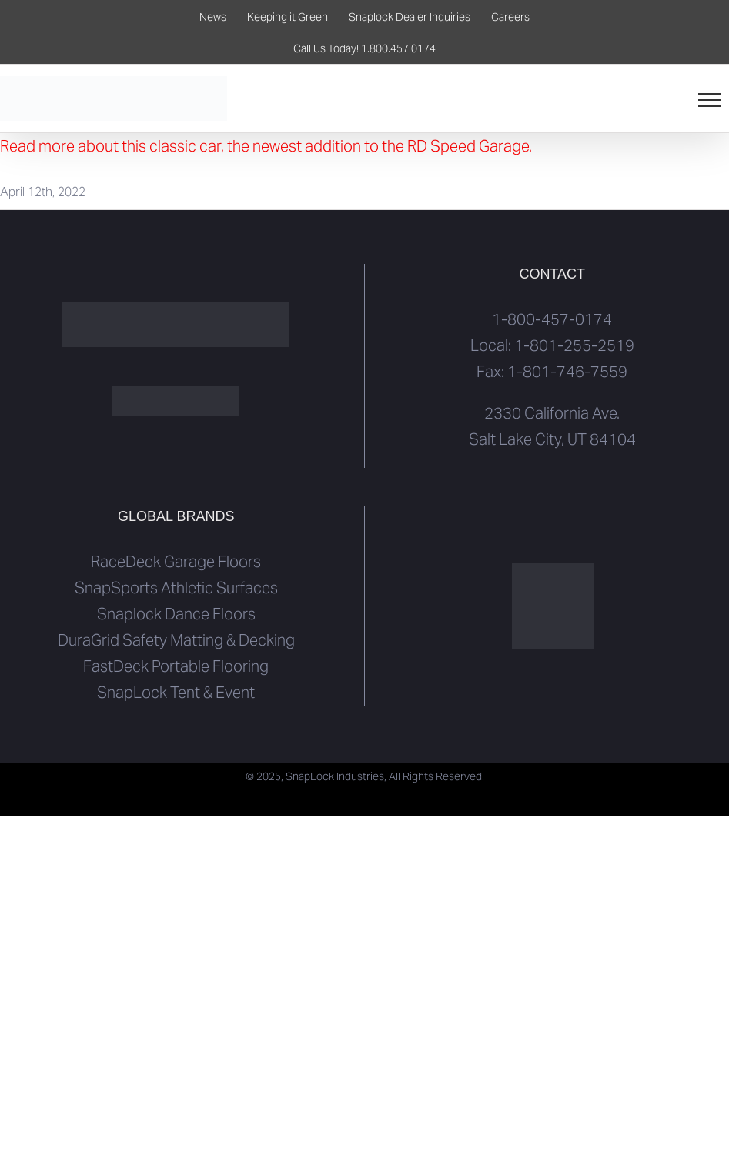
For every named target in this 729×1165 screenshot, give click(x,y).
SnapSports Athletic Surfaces (176, 588)
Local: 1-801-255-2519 (552, 345)
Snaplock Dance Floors (176, 614)
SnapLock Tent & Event (176, 693)
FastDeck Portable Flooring (176, 666)
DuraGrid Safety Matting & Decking (176, 640)
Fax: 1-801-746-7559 (552, 372)
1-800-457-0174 (552, 319)
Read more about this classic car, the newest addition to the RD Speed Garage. (266, 146)
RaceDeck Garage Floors (176, 562)
